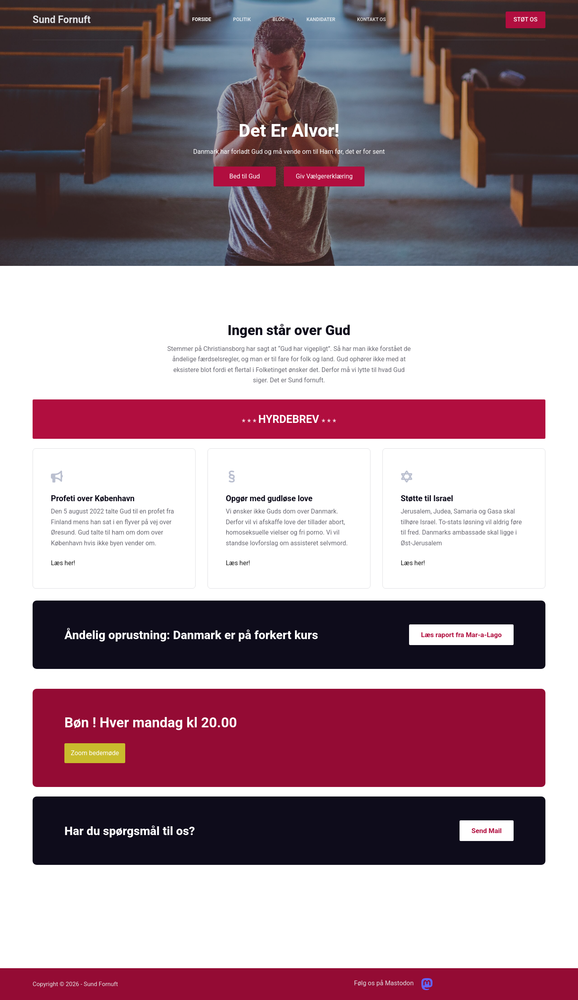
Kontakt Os (371, 19)
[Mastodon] (427, 984)
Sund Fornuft (62, 19)
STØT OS (525, 19)
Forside (201, 19)
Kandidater (320, 19)
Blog (279, 19)
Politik (241, 19)
